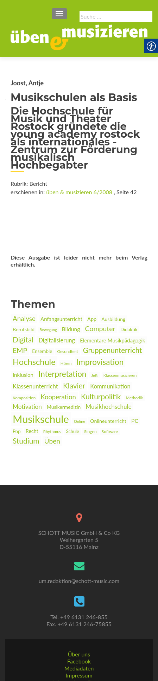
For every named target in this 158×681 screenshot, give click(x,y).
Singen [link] (90, 431)
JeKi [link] (94, 375)
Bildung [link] (71, 329)
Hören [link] (66, 363)
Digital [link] (23, 339)
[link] (79, 36)
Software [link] (110, 431)
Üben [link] (52, 441)
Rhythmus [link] (52, 431)
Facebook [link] (79, 639)
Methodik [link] (134, 397)
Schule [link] (72, 431)
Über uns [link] (79, 632)
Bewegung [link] (48, 329)
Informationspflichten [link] (79, 660)
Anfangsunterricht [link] (61, 319)
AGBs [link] (79, 667)
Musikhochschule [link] (109, 406)
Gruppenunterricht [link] (112, 350)
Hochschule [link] (34, 362)
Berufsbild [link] (23, 329)
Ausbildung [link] (113, 319)
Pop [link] (17, 431)
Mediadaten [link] (79, 646)
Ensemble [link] (42, 351)
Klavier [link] (74, 385)
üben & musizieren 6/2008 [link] (79, 192)
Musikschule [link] (41, 419)
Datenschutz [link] (78, 674)
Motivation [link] (27, 406)
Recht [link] (32, 431)
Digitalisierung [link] (56, 340)
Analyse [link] (24, 318)
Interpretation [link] (62, 374)
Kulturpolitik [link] (101, 396)
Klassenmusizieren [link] (120, 375)
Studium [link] (26, 440)
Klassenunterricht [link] (35, 386)
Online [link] (79, 421)
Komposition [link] (24, 397)
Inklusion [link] (23, 375)
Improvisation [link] (100, 362)
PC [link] (134, 420)
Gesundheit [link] (67, 351)
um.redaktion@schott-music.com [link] (79, 558)
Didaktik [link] (129, 329)
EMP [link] (20, 350)
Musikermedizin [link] (64, 407)
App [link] (91, 319)
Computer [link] (100, 329)
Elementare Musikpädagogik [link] (112, 340)
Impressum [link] (78, 653)
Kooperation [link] (58, 397)
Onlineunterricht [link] (108, 421)
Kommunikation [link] (110, 386)
